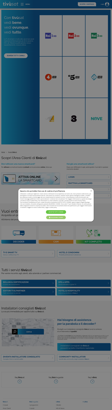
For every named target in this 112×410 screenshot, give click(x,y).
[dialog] (56, 205)
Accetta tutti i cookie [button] (56, 212)
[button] (56, 217)
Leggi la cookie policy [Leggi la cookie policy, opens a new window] (51, 207)
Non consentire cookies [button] (91, 191)
